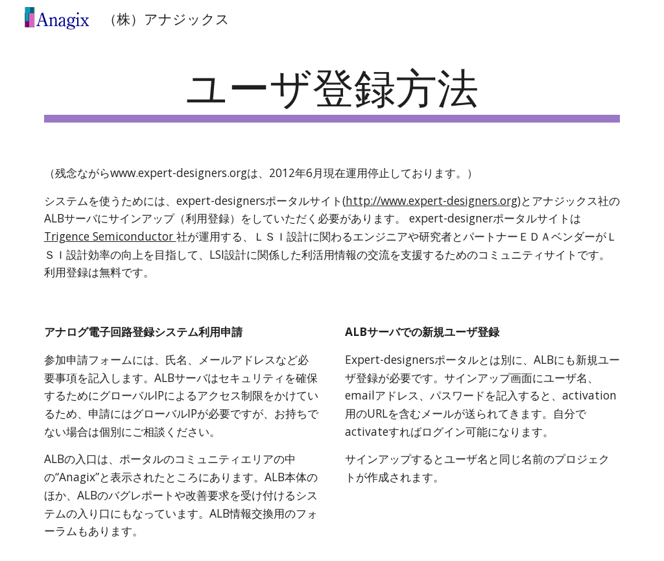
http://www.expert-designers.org (431, 200)
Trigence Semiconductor (110, 236)
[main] (332, 91)
